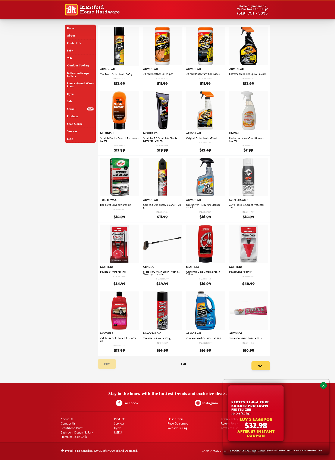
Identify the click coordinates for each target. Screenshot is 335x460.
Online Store (176, 419)
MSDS (118, 432)
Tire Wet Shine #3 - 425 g (156, 338)
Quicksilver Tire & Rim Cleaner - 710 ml (204, 206)
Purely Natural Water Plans (80, 85)
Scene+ (71, 109)
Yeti (69, 58)
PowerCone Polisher (240, 271)
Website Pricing (177, 428)
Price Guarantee (178, 423)
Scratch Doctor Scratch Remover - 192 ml (119, 139)
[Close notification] (323, 385)
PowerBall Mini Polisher (113, 271)
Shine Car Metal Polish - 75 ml (246, 338)
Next (261, 365)
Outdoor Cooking (78, 65)
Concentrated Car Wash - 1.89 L (203, 338)
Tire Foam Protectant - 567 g (116, 74)
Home (71, 28)
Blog (70, 139)
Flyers (71, 94)
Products (72, 116)
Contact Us (74, 43)
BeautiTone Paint (71, 428)
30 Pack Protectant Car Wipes (203, 74)
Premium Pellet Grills (74, 436)
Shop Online (74, 124)
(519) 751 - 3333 (252, 13)
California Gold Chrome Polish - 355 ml (204, 273)
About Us (67, 419)
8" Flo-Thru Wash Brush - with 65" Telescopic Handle (162, 273)
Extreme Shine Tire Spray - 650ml (247, 74)
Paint (70, 50)
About (71, 35)
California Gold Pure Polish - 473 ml (118, 339)
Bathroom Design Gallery (78, 74)
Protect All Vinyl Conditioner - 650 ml (246, 139)
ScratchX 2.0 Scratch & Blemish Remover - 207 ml (160, 139)
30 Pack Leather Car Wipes (158, 74)
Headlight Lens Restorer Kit (115, 205)
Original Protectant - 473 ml (201, 138)
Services (72, 131)
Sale (69, 101)
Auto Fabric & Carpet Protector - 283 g (247, 206)
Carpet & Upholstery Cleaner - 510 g (162, 206)
